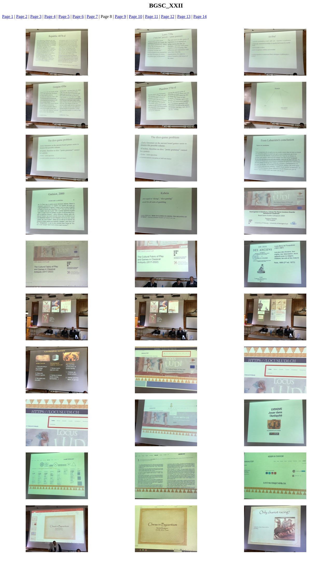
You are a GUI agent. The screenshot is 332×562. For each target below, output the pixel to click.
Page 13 (183, 16)
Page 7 (92, 16)
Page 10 (135, 16)
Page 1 (7, 16)
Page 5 (64, 16)
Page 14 (199, 16)
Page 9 (120, 16)
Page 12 (167, 16)
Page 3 (36, 16)
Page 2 (21, 16)
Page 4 (50, 16)
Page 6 (78, 16)
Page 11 (151, 16)
